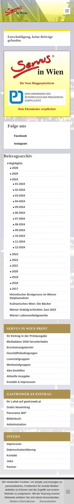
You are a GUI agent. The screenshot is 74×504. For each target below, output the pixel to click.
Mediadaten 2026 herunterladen (27, 341)
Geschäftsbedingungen (22, 353)
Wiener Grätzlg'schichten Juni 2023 (33, 309)
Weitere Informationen (22, 501)
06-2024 (20, 212)
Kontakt (12, 455)
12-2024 (20, 247)
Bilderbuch (14, 418)
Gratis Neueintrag (18, 407)
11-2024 (20, 241)
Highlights (15, 163)
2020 (15, 271)
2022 (15, 259)
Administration (16, 424)
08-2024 (20, 224)
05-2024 (20, 207)
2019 (15, 277)
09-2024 (20, 230)
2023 (15, 254)
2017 (15, 288)
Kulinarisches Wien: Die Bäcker (30, 303)
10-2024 (20, 235)
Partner (11, 466)
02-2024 (20, 189)
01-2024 (20, 183)
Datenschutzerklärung (21, 449)
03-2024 (20, 195)
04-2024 (20, 201)
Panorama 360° (17, 413)
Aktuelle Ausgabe (18, 376)
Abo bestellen (16, 370)
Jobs (10, 461)
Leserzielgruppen (18, 359)
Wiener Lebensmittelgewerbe (29, 315)
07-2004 (20, 218)
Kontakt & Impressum (21, 382)
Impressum (14, 444)
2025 (15, 173)
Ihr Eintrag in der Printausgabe (27, 336)
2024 (15, 179)
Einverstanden (48, 501)
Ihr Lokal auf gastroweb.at (24, 401)
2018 (15, 283)
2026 (15, 167)
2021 (15, 265)
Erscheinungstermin (20, 347)
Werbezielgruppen (19, 364)
